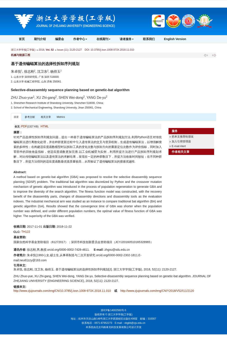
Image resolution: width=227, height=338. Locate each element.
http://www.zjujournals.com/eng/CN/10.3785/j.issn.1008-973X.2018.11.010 (63, 290)
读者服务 (127, 39)
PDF (24, 126)
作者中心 (80, 39)
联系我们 (149, 39)
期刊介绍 (40, 39)
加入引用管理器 (181, 141)
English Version (175, 39)
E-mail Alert (179, 146)
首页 (22, 39)
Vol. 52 (50, 49)
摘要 (16, 116)
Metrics (61, 116)
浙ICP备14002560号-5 (113, 310)
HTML (45, 126)
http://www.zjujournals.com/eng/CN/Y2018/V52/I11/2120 (157, 290)
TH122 (25, 231)
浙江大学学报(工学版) (23, 49)
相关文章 (46, 116)
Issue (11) (62, 49)
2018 (41, 49)
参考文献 (30, 116)
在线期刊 (103, 39)
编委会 (59, 39)
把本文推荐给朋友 (183, 136)
